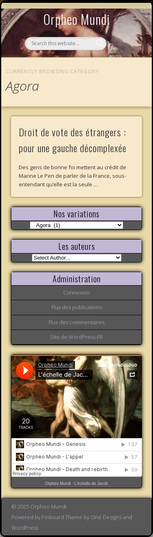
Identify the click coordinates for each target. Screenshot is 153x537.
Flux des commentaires (76, 322)
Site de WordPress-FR (76, 337)
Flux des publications (76, 307)
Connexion (76, 292)
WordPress (24, 527)
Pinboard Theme (62, 517)
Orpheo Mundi (76, 18)
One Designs (106, 517)
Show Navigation (122, 74)
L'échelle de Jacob (91, 483)
